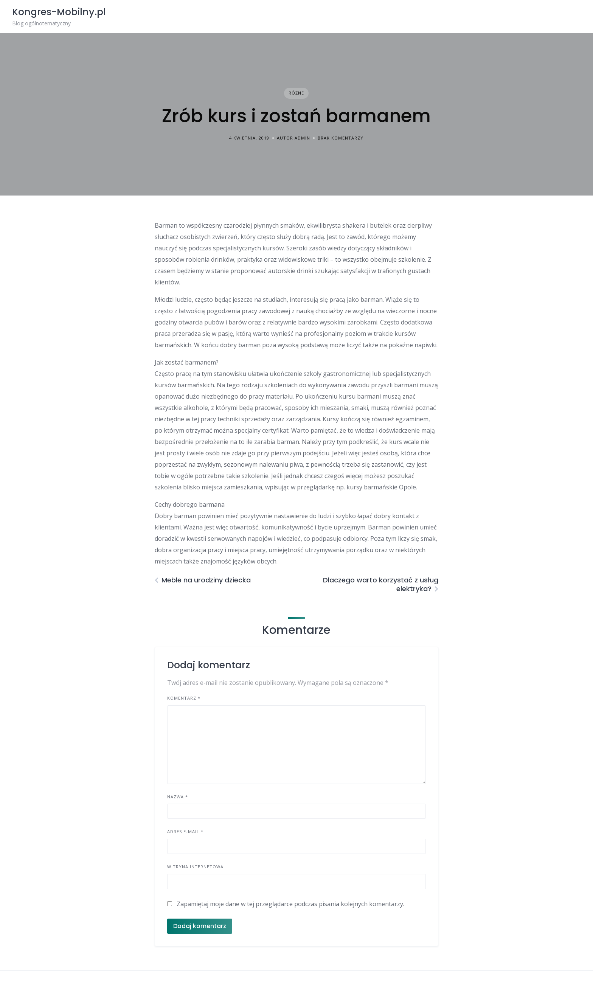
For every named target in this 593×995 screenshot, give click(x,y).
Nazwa (177, 796)
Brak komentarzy (340, 138)
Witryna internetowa (195, 866)
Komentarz (183, 698)
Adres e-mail (185, 831)
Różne (296, 93)
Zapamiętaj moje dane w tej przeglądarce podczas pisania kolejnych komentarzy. (290, 904)
